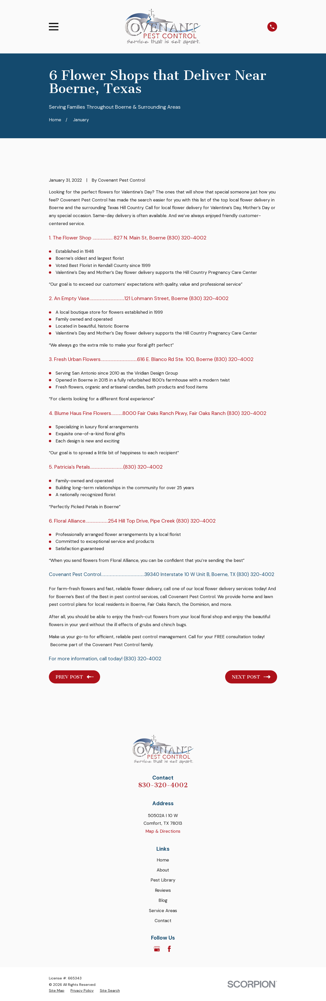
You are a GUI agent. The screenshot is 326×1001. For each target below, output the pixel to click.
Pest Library (163, 880)
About (163, 870)
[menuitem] (56, 990)
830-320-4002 (163, 785)
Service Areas (163, 910)
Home (163, 860)
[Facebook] (169, 949)
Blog (163, 900)
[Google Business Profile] (157, 949)
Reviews (163, 890)
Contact (163, 920)
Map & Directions (162, 831)
